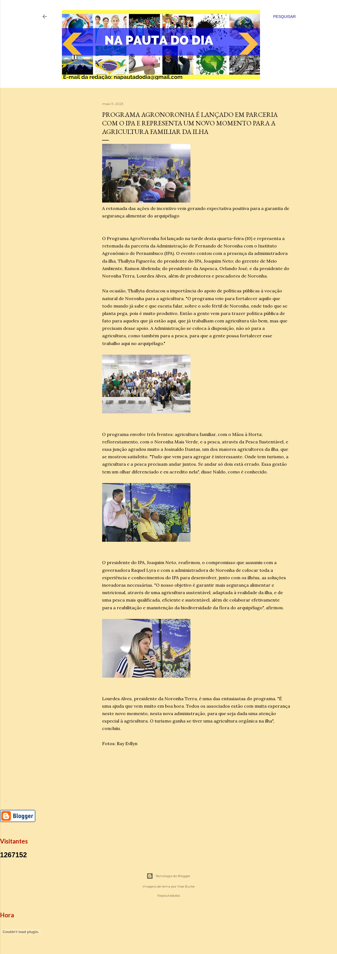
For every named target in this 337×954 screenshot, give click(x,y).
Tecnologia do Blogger (168, 876)
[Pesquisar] (284, 16)
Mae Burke (186, 886)
